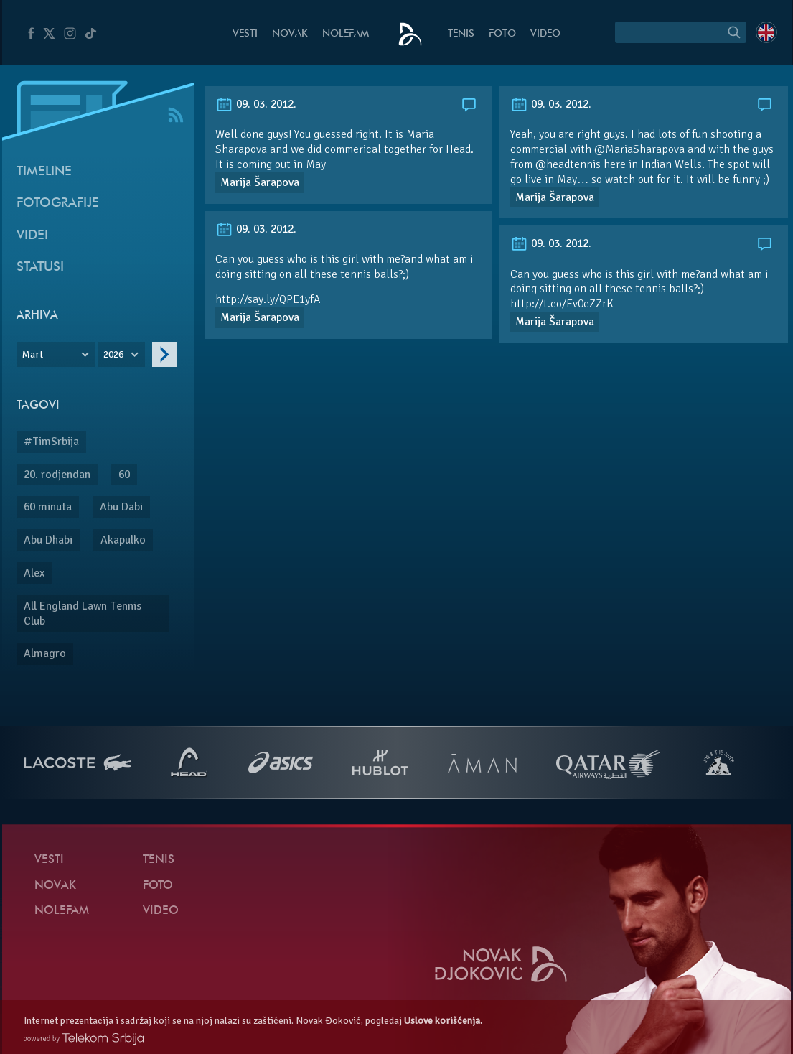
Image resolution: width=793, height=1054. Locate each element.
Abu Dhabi (48, 540)
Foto (502, 34)
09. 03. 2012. (255, 104)
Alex (34, 573)
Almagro (45, 653)
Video (545, 34)
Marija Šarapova (259, 182)
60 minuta (48, 507)
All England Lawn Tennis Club (82, 613)
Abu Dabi (121, 507)
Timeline (44, 172)
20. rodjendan (57, 474)
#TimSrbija (51, 441)
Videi (32, 236)
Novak (290, 34)
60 (124, 474)
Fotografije (58, 203)
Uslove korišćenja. (443, 1021)
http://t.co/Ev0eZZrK (562, 304)
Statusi (40, 267)
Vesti (245, 34)
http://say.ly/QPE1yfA (267, 299)
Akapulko (123, 540)
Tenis (461, 34)
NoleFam (345, 34)
